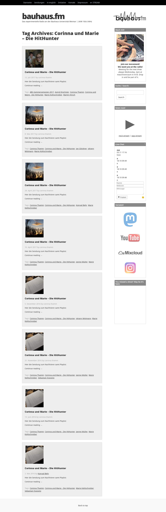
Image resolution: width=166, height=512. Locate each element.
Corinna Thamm (77, 92)
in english (51, 2)
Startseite (27, 2)
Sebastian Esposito (46, 378)
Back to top (83, 505)
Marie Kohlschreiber (53, 95)
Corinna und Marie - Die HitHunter (60, 148)
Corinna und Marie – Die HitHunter (45, 72)
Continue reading (33, 85)
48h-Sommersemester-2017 (42, 92)
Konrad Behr (81, 205)
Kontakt (71, 2)
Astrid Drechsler (62, 92)
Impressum (83, 2)
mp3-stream (124, 136)
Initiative (62, 2)
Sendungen (39, 2)
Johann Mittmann (83, 318)
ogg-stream (137, 136)
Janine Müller (82, 262)
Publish (123, 197)
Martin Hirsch (69, 95)
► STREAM (95, 2)
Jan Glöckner (81, 148)
